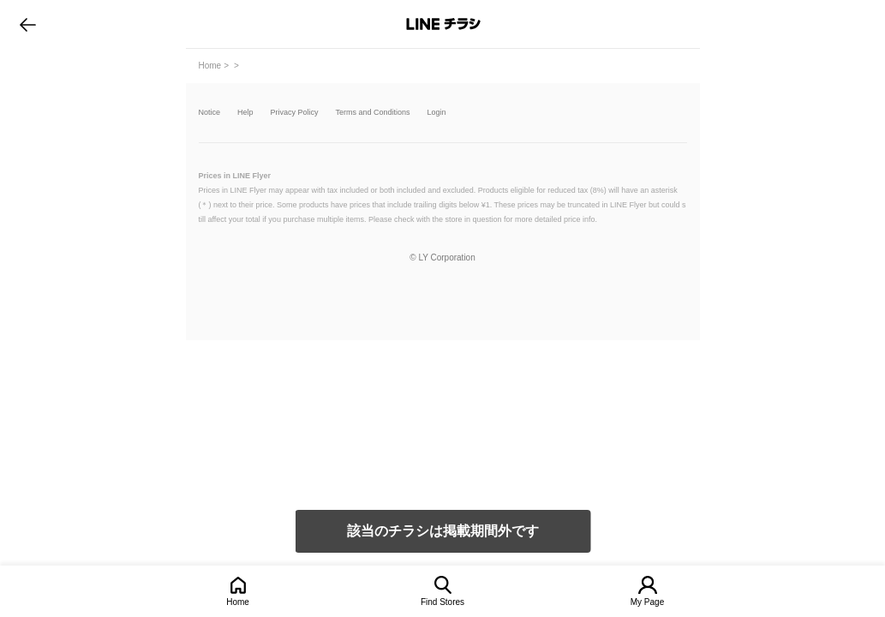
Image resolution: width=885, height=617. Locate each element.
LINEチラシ (444, 24)
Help (245, 113)
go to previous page (28, 24)
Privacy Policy (295, 113)
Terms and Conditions (373, 113)
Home (237, 602)
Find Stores (442, 602)
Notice (210, 113)
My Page (647, 602)
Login (437, 113)
